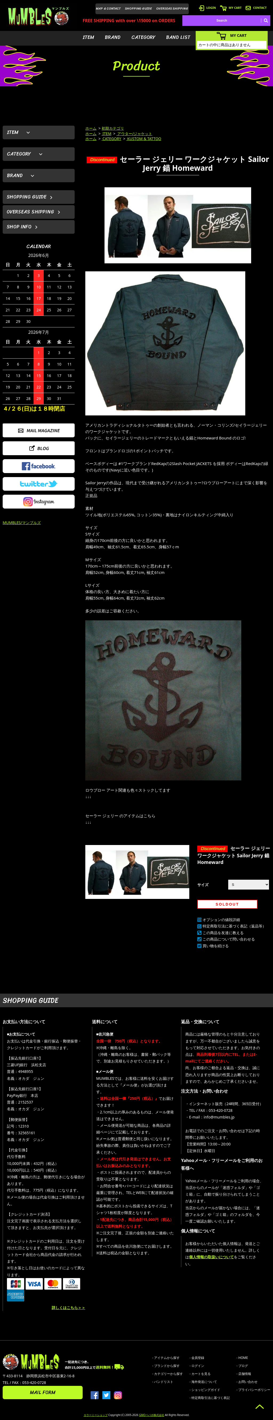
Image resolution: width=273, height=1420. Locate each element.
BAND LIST (178, 37)
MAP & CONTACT (108, 8)
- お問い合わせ (247, 1381)
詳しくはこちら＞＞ (68, 1307)
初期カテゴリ (113, 128)
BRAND (113, 37)
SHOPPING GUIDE (138, 8)
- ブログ (242, 1365)
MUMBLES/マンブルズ (22, 522)
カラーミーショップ (96, 1415)
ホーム (91, 128)
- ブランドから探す (166, 1365)
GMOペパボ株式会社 (151, 1415)
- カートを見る (200, 1373)
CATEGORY (143, 37)
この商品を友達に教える (223, 932)
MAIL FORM (42, 1392)
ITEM (88, 37)
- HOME (242, 1357)
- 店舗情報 (243, 1373)
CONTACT (256, 8)
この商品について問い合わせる (229, 939)
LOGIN (207, 8)
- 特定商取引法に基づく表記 (210, 1397)
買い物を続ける (216, 945)
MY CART (231, 8)
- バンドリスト (162, 1381)
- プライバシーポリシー (253, 1389)
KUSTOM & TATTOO (143, 138)
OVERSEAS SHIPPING (172, 8)
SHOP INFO (19, 227)
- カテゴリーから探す (167, 1373)
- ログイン (197, 1365)
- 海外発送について (203, 1381)
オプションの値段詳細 (221, 919)
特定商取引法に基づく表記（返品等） (234, 926)
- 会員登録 (197, 1357)
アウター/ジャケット (134, 133)
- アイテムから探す (166, 1357)
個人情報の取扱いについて (211, 1256)
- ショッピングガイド (205, 1389)
